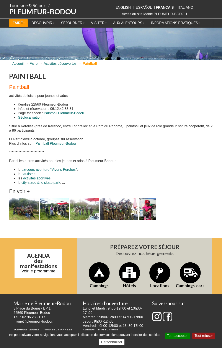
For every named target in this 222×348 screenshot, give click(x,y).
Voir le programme (38, 271)
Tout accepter (177, 336)
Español (144, 7)
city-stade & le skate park (40, 182)
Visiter (99, 23)
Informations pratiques (175, 23)
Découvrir (42, 23)
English (123, 7)
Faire (19, 23)
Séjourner (73, 23)
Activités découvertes (60, 63)
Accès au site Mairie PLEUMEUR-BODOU (154, 14)
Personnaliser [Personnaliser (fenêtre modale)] (111, 342)
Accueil (18, 63)
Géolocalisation (29, 117)
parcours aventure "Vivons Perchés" (49, 169)
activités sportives (37, 178)
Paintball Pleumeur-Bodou (64, 113)
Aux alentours (128, 23)
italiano (185, 7)
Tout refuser (203, 336)
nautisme (28, 174)
